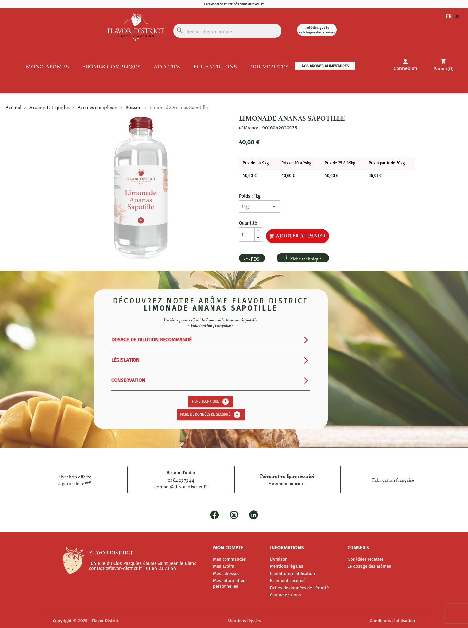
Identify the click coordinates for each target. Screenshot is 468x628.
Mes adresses (226, 573)
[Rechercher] (227, 31)
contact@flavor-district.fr (180, 486)
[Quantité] (247, 234)
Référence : (249, 128)
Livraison (279, 558)
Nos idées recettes (365, 558)
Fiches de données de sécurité (299, 587)
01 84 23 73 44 (181, 479)
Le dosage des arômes (369, 566)
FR (449, 16)
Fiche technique (306, 258)
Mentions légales (286, 566)
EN (458, 16)
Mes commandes (229, 558)
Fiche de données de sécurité (210, 415)
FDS (255, 258)
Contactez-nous (285, 594)
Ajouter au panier (297, 236)
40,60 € (250, 175)
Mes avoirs (223, 566)
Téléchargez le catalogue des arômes (317, 29)
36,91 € (375, 175)
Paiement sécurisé (287, 580)
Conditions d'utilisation (292, 573)
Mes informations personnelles (230, 583)
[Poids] (259, 206)
